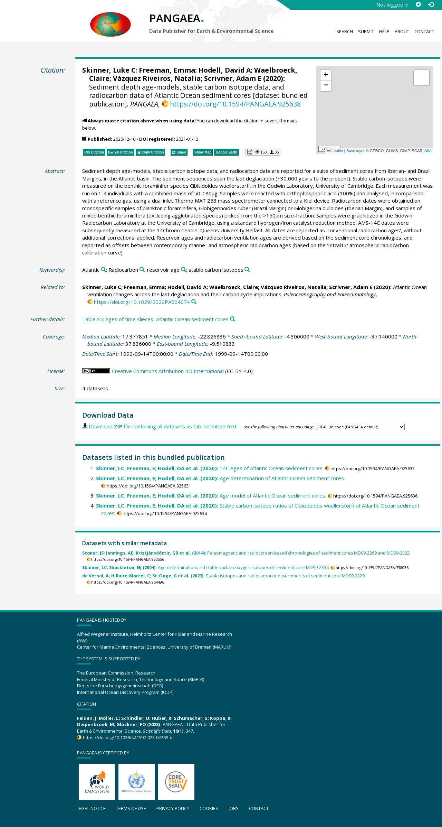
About (402, 31)
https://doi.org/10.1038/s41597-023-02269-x (127, 737)
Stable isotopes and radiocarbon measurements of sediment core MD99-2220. (224, 576)
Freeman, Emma (167, 70)
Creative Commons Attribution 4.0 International (168, 371)
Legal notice (91, 808)
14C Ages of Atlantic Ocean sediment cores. (210, 468)
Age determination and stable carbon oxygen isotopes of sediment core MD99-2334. (206, 567)
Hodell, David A (225, 70)
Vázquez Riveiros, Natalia (157, 78)
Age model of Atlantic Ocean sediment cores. (211, 495)
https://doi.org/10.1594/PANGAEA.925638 (235, 104)
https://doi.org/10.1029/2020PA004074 (142, 301)
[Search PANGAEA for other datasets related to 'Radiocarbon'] (142, 269)
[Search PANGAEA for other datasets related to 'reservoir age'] (183, 269)
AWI (428, 151)
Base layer (355, 151)
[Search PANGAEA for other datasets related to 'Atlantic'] (103, 269)
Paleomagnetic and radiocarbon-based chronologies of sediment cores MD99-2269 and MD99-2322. (246, 553)
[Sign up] (418, 4)
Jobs (234, 808)
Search (344, 31)
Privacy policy (172, 808)
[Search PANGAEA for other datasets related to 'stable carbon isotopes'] (247, 269)
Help (384, 31)
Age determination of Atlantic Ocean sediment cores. (220, 478)
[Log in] (430, 4)
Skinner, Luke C (108, 70)
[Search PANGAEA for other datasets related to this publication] (193, 302)
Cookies (209, 808)
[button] (325, 75)
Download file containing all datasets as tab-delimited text (163, 426)
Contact (424, 31)
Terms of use (131, 808)
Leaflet (335, 151)
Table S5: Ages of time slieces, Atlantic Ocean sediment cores (155, 319)
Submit (366, 31)
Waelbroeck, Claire (233, 287)
